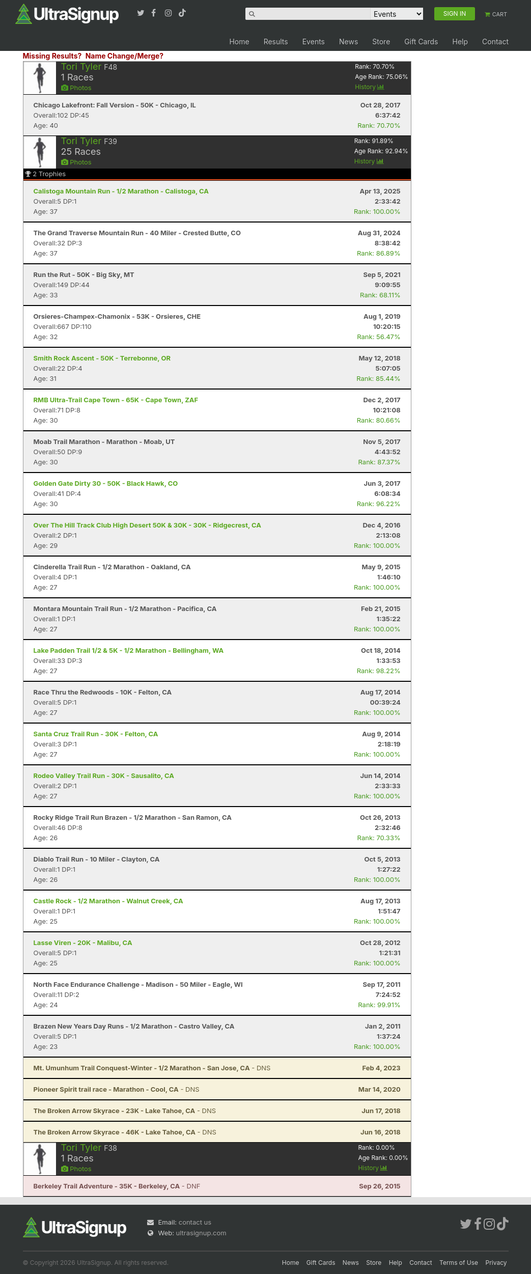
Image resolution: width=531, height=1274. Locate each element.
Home (239, 41)
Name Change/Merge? (125, 55)
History (369, 87)
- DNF (117, 1186)
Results (276, 41)
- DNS (152, 1068)
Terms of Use (458, 1262)
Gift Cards (421, 41)
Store (381, 41)
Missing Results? (52, 55)
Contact (495, 41)
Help (460, 41)
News (348, 41)
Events (313, 41)
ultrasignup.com (201, 1233)
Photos (76, 88)
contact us (195, 1222)
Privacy (496, 1262)
